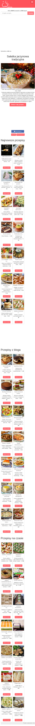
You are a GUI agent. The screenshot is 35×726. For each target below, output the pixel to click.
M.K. (34, 723)
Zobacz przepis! (7, 167)
